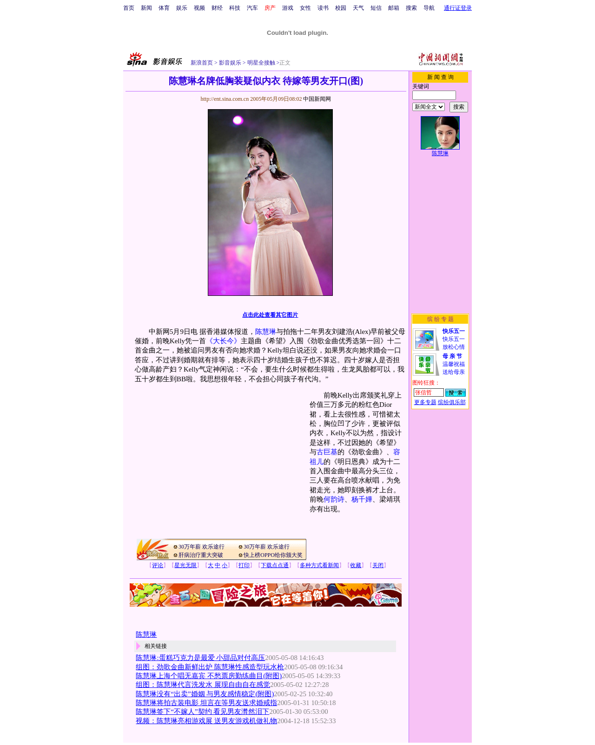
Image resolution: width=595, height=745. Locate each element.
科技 (234, 8)
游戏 (287, 8)
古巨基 (327, 452)
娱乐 (181, 8)
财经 (217, 8)
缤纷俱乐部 (452, 402)
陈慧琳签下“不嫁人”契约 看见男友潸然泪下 (202, 711)
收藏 (355, 565)
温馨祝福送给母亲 (454, 364)
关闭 (377, 565)
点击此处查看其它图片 (270, 315)
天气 (358, 8)
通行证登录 (458, 8)
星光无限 (185, 565)
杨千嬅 (361, 499)
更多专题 (425, 402)
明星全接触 (260, 62)
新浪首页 (202, 62)
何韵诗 (334, 499)
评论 (157, 565)
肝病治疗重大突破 (200, 555)
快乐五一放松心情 (454, 339)
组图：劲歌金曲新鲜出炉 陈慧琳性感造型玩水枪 (210, 667)
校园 (340, 8)
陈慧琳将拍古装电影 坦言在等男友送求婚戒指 (206, 702)
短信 (376, 8)
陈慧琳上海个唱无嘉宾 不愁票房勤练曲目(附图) (209, 676)
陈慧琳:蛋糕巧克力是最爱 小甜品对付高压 (200, 657)
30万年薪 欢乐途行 (201, 546)
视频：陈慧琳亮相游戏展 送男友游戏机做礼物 (206, 721)
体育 (164, 8)
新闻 (146, 8)
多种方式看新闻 (319, 565)
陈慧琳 (265, 331)
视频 (199, 8)
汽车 (252, 8)
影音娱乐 (230, 62)
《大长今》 (223, 341)
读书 (323, 8)
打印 (244, 565)
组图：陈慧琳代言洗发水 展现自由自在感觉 (203, 684)
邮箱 (393, 8)
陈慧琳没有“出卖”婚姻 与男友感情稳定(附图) (205, 694)
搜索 (411, 8)
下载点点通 (275, 565)
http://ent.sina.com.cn (225, 99)
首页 (128, 8)
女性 (305, 8)
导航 (429, 8)
